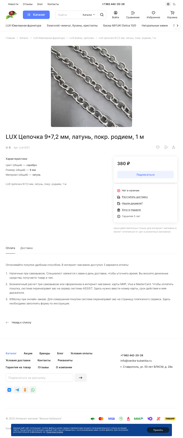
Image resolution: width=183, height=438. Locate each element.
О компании (64, 367)
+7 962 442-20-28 (113, 4)
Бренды (44, 353)
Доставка (26, 248)
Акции (28, 353)
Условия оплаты (81, 353)
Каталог (11, 353)
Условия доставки (18, 360)
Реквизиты (65, 360)
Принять (158, 430)
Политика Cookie (54, 432)
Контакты (44, 360)
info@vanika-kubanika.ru (136, 360)
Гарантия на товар (18, 367)
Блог (60, 353)
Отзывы (43, 367)
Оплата (10, 248)
